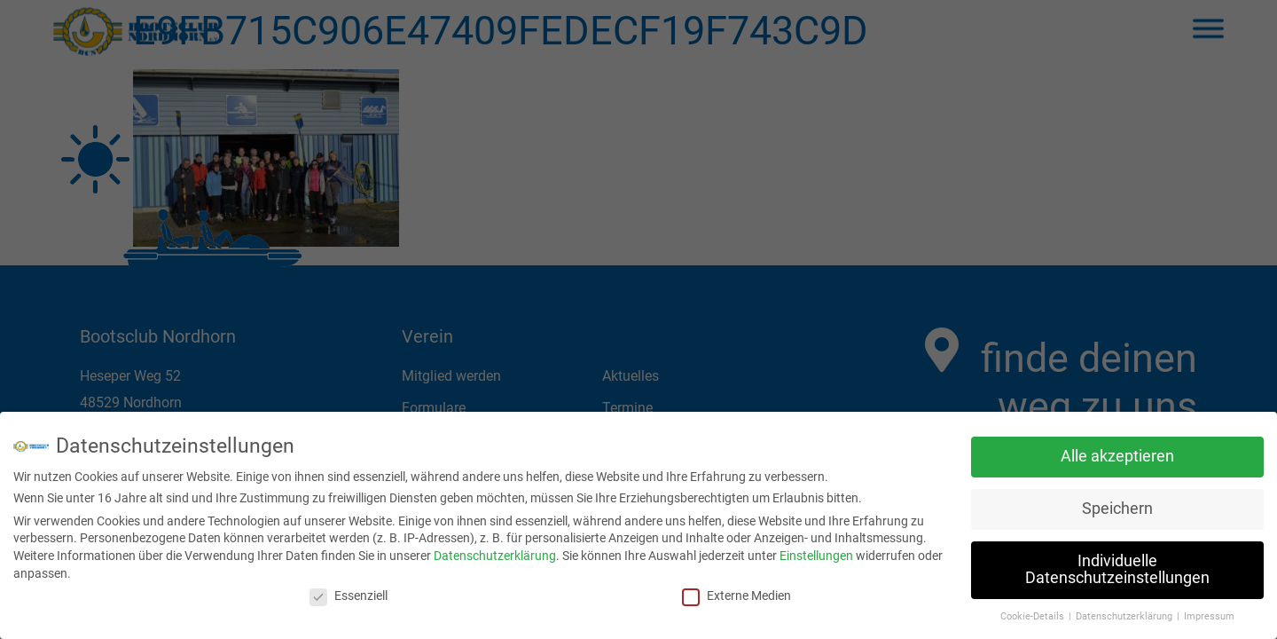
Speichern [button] (1117, 504)
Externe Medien (736, 591)
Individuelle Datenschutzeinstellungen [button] (1117, 565)
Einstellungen (816, 551)
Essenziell (348, 591)
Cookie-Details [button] (1033, 612)
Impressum (1209, 612)
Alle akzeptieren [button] (1117, 452)
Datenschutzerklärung (495, 551)
